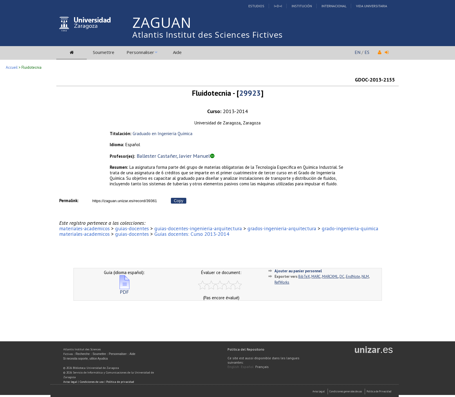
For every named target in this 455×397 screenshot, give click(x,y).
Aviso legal (70, 382)
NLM (365, 276)
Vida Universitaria (371, 6)
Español (247, 367)
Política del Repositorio (246, 349)
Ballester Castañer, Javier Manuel (173, 156)
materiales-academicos (84, 228)
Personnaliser (140, 52)
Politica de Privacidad (378, 391)
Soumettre (103, 52)
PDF (124, 289)
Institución (302, 6)
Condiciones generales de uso (345, 391)
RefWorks (282, 282)
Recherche (83, 354)
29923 (250, 93)
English (233, 367)
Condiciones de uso (92, 382)
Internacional (334, 6)
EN (357, 52)
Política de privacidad (120, 382)
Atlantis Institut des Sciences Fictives (207, 34)
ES (366, 52)
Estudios (256, 6)
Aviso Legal (319, 391)
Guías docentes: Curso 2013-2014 (191, 234)
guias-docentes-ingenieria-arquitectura (198, 228)
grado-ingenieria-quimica (350, 228)
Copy (178, 200)
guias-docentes (132, 228)
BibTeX (304, 276)
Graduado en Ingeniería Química (162, 133)
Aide (177, 52)
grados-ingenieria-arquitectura (282, 228)
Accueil (12, 67)
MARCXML (330, 276)
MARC (316, 276)
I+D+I (278, 6)
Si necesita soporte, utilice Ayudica (85, 358)
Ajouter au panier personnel (298, 271)
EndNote (353, 276)
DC (342, 276)
